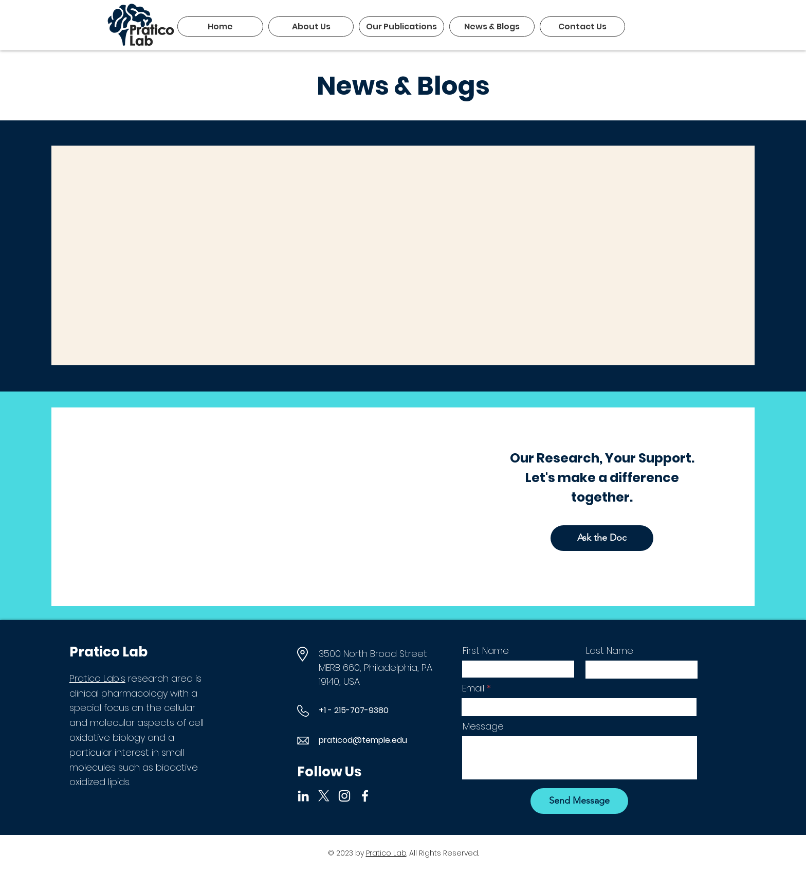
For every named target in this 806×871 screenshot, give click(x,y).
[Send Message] (579, 801)
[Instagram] (344, 796)
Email (473, 688)
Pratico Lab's (97, 678)
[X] (324, 796)
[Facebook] (365, 796)
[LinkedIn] (303, 796)
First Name (486, 650)
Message (483, 726)
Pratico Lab (386, 853)
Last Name (609, 650)
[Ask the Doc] (602, 538)
